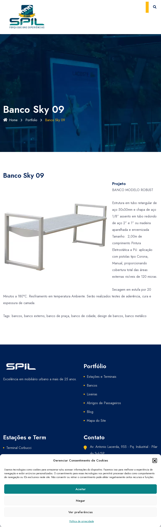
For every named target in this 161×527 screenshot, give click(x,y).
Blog (90, 411)
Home (10, 120)
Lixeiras (92, 394)
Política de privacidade (81, 521)
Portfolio (31, 120)
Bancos (92, 385)
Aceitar (80, 489)
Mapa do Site (96, 420)
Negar (80, 500)
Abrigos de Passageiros (104, 403)
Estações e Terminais (101, 376)
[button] (155, 460)
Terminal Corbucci (18, 447)
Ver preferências (80, 512)
